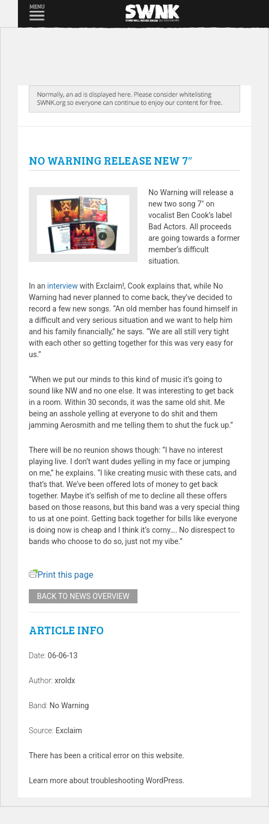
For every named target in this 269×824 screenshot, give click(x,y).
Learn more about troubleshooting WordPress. (107, 780)
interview (62, 286)
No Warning (69, 705)
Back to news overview (83, 596)
